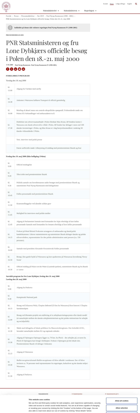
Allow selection (122, 392)
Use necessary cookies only (122, 399)
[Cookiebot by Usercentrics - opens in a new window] (14, 408)
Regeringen (89, 10)
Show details (115, 409)
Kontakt (105, 4)
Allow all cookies (122, 384)
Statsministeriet (50, 10)
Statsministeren (70, 10)
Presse (112, 4)
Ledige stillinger (120, 4)
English (129, 4)
